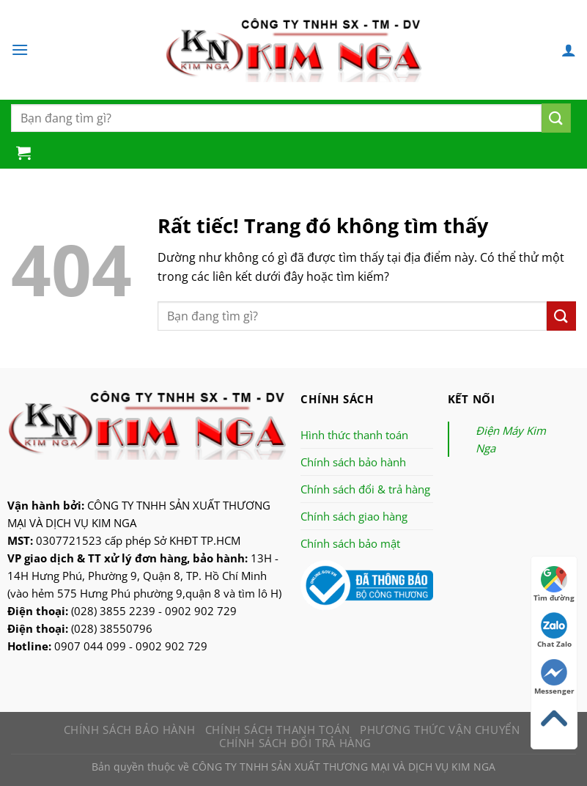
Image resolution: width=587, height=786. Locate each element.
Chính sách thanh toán (277, 729)
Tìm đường (554, 584)
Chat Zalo (554, 630)
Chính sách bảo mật (350, 543)
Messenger (554, 677)
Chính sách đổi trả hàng (295, 742)
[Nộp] (556, 118)
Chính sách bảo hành (353, 462)
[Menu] (20, 49)
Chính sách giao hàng (353, 516)
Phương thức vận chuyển (440, 729)
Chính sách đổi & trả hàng (365, 489)
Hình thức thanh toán (354, 434)
